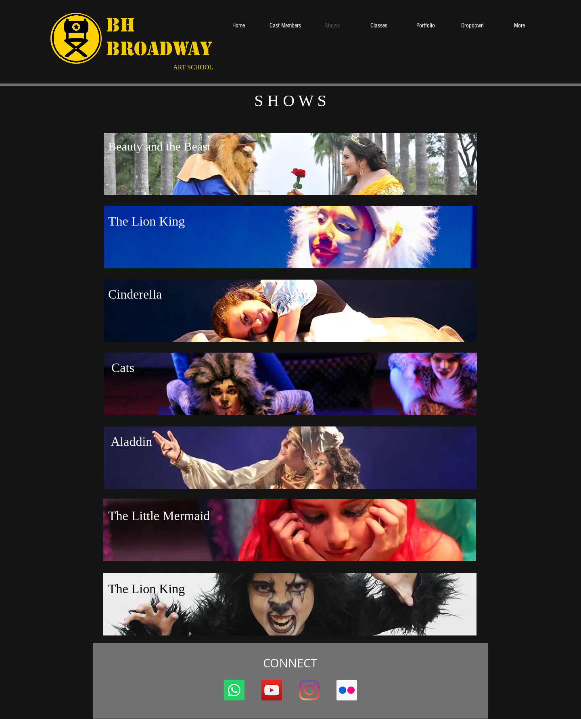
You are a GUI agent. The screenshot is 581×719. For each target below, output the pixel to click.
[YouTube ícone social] (271, 690)
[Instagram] (309, 690)
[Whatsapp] (234, 690)
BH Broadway (159, 37)
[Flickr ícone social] (346, 690)
